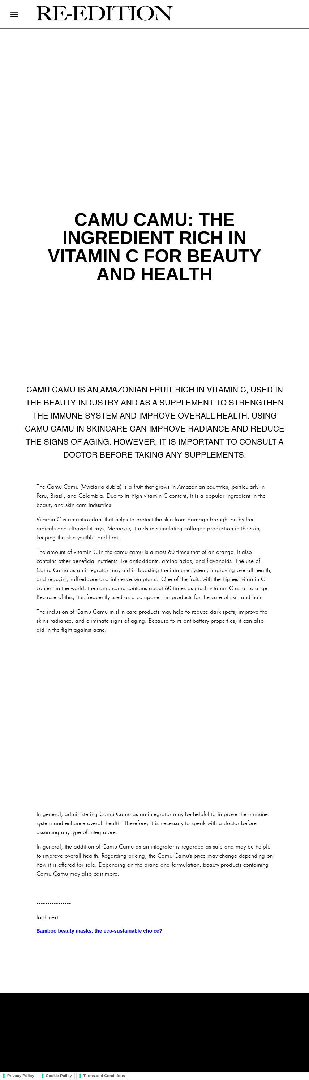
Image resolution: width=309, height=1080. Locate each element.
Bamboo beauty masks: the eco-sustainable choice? (100, 931)
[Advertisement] (155, 722)
